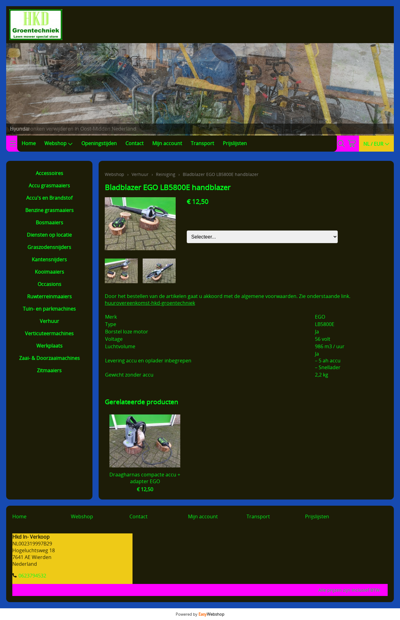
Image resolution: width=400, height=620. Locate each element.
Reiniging (165, 174)
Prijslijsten (235, 143)
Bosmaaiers (49, 222)
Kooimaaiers (49, 271)
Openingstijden (99, 143)
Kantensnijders (49, 259)
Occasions (49, 284)
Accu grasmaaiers (49, 185)
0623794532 (32, 575)
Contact (134, 143)
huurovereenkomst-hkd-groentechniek (150, 303)
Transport (202, 143)
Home (29, 143)
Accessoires (49, 173)
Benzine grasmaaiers (49, 210)
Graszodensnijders (49, 247)
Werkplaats (49, 345)
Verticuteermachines (49, 333)
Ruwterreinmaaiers (49, 296)
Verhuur (49, 321)
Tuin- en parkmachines (49, 308)
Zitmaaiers (49, 370)
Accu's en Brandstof (49, 197)
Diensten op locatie (49, 234)
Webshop (58, 143)
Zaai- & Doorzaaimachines (49, 358)
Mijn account (167, 143)
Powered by (200, 614)
